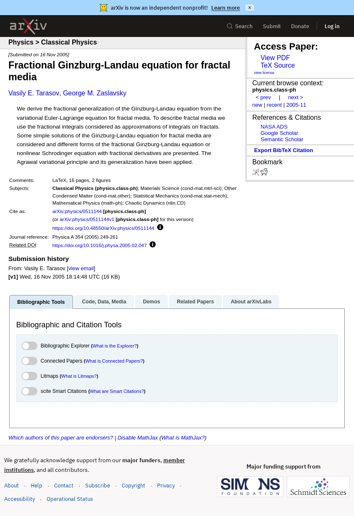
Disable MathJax (138, 437)
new (257, 105)
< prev (263, 97)
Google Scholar (279, 133)
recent (274, 105)
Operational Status (70, 499)
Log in (332, 26)
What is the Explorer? (115, 345)
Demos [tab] (151, 302)
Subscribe (97, 485)
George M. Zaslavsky (94, 93)
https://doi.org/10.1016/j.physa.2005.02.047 (99, 245)
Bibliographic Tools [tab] (41, 302)
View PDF (275, 57)
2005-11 (296, 105)
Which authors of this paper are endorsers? (60, 437)
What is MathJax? (183, 437)
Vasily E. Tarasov (33, 93)
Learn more (225, 7)
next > (295, 97)
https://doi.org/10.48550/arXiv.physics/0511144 (103, 228)
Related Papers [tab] (195, 302)
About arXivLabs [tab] (251, 302)
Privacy (166, 485)
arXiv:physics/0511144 (77, 211)
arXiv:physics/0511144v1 (87, 219)
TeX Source (277, 65)
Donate (300, 26)
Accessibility (19, 499)
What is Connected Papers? (114, 360)
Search (239, 26)
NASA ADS (274, 127)
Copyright (133, 485)
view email (81, 268)
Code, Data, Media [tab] (104, 302)
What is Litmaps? (79, 376)
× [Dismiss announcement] (249, 7)
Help (36, 485)
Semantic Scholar (282, 139)
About (11, 485)
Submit (272, 26)
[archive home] (28, 26)
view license (264, 73)
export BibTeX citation (283, 150)
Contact (63, 485)
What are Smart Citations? (117, 391)
